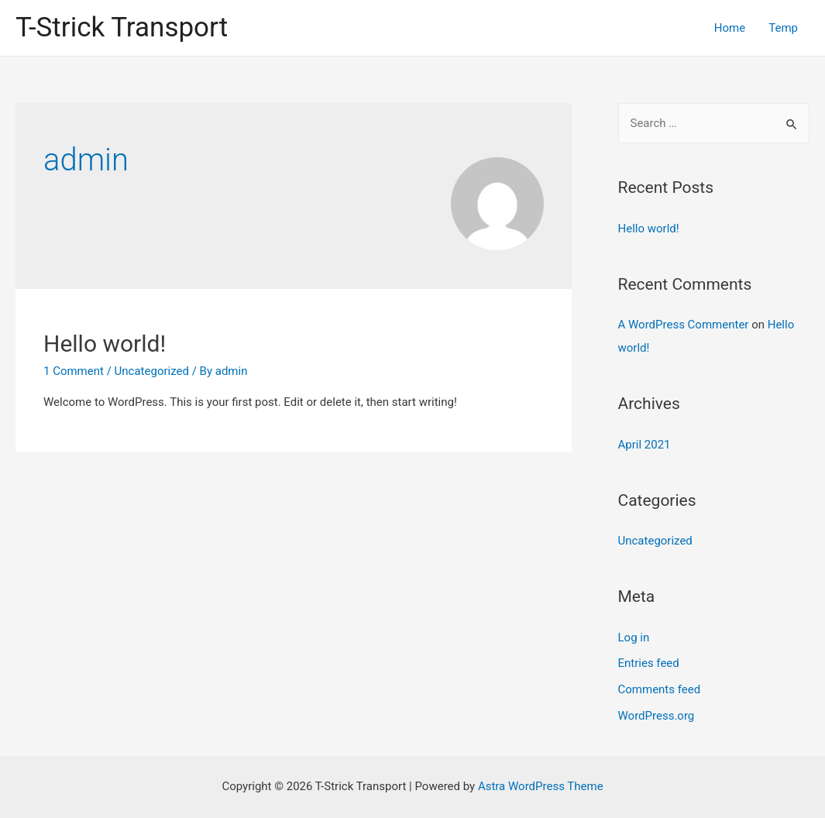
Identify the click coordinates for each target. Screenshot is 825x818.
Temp (783, 28)
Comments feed (659, 689)
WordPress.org (656, 716)
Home (729, 28)
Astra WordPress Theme (540, 786)
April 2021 (644, 445)
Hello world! (104, 343)
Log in (634, 637)
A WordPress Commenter (683, 325)
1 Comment (73, 371)
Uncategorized (152, 371)
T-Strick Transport (121, 27)
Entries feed (648, 663)
